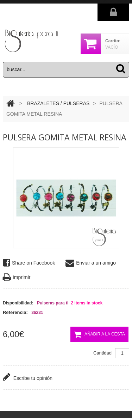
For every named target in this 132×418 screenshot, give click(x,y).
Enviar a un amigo (90, 263)
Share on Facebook (29, 263)
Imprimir (17, 277)
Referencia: (15, 312)
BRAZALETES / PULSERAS (58, 103)
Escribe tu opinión (27, 376)
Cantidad (102, 353)
